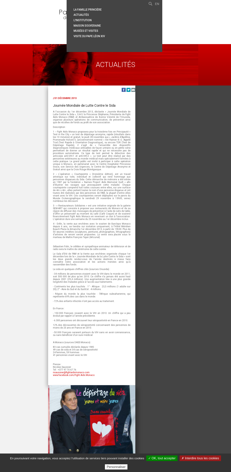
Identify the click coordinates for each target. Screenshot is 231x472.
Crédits (141, 436)
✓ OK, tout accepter (162, 458)
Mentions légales (122, 436)
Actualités (131, 13)
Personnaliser (116, 467)
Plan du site (82, 436)
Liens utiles (100, 436)
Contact (58, 436)
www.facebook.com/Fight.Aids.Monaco (58, 391)
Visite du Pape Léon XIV (139, 33)
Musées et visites (135, 28)
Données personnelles (163, 436)
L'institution (132, 18)
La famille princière (137, 8)
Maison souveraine (137, 23)
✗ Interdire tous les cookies (200, 458)
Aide (69, 436)
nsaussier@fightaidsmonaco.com (56, 388)
